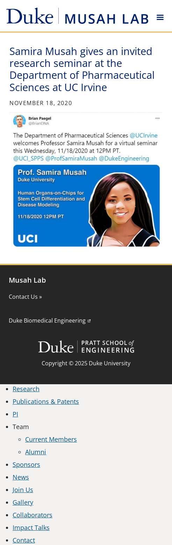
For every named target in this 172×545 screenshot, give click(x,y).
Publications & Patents (46, 401)
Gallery (23, 502)
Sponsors (26, 464)
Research (26, 389)
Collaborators (32, 515)
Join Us (23, 489)
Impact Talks (31, 527)
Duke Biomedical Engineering (47, 320)
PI (15, 414)
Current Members (51, 439)
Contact (24, 540)
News (21, 477)
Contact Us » (25, 297)
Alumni (35, 452)
